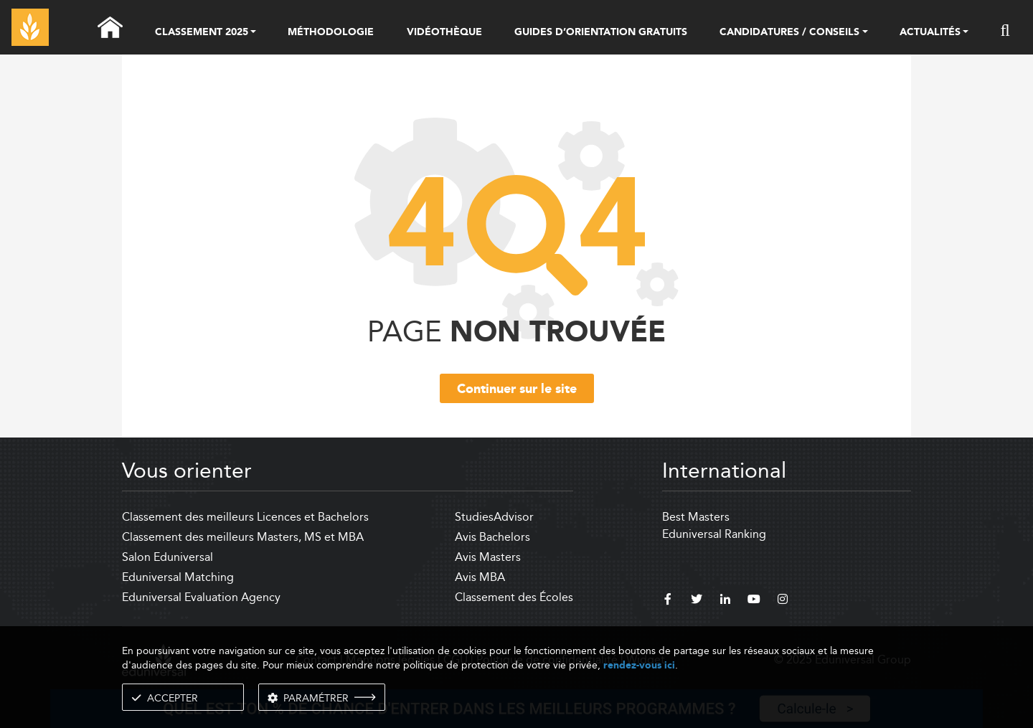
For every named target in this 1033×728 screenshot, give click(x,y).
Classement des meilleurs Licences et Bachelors (245, 517)
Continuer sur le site (517, 389)
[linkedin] (725, 601)
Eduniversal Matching (178, 577)
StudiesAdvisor (494, 517)
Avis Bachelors (492, 537)
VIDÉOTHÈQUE (444, 32)
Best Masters (696, 517)
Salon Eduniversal (167, 557)
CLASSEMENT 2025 (201, 33)
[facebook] (668, 601)
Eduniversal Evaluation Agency (201, 597)
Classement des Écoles (514, 597)
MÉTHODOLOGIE (331, 32)
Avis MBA (480, 577)
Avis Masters (488, 557)
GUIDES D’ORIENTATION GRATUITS (600, 32)
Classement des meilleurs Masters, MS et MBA (243, 537)
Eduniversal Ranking (714, 534)
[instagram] (782, 601)
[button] (253, 33)
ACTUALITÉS (930, 33)
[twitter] (696, 601)
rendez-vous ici (639, 665)
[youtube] (754, 601)
